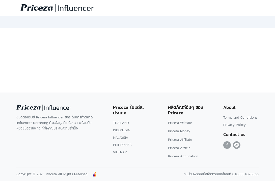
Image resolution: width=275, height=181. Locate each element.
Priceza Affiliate (180, 139)
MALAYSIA (120, 137)
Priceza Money (179, 131)
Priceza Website (180, 122)
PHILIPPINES (122, 145)
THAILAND (121, 122)
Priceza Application (183, 156)
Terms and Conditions (240, 117)
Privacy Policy (234, 124)
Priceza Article (179, 148)
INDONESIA (121, 130)
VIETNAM (120, 152)
